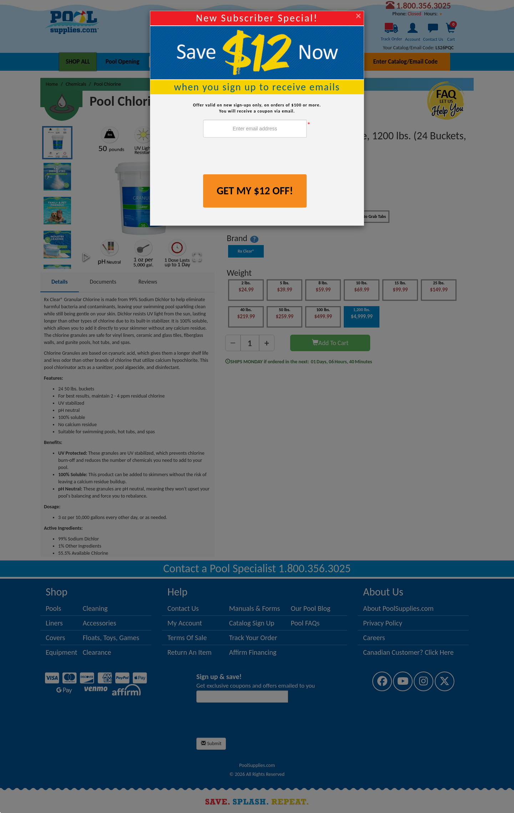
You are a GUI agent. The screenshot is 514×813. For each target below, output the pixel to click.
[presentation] (257, 157)
